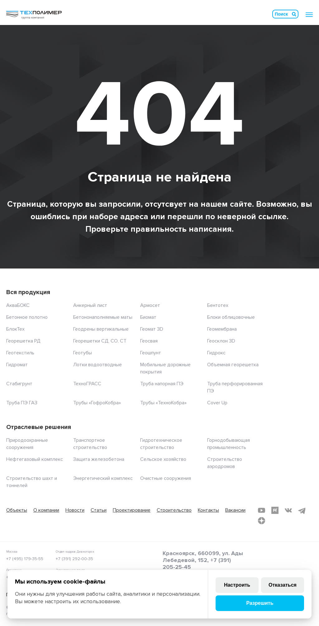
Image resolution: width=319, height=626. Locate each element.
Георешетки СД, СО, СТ (99, 341)
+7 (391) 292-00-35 (74, 558)
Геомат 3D (151, 329)
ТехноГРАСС (87, 384)
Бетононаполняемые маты (102, 317)
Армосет (150, 305)
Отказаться (283, 585)
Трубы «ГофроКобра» (97, 403)
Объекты (16, 510)
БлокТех (15, 329)
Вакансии (235, 510)
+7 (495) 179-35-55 (24, 558)
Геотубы (82, 353)
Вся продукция (28, 292)
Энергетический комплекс (103, 478)
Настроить (237, 585)
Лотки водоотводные (97, 365)
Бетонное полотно (27, 317)
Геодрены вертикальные (101, 329)
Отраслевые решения (38, 427)
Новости (74, 510)
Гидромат (17, 365)
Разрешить (259, 603)
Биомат (148, 317)
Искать (294, 14)
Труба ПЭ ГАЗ (21, 403)
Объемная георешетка (233, 365)
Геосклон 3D (221, 341)
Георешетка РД (23, 341)
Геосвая (149, 341)
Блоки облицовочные (231, 317)
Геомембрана (222, 329)
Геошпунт (150, 353)
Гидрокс (216, 353)
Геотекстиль (20, 353)
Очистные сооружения (165, 478)
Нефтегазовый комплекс (34, 459)
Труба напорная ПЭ (161, 384)
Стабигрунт (19, 384)
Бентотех (217, 305)
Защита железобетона (98, 459)
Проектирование (131, 510)
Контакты (208, 510)
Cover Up (217, 403)
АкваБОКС (18, 305)
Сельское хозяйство (163, 459)
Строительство (174, 510)
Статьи (99, 510)
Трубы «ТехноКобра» (163, 403)
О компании (46, 510)
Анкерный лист (90, 305)
